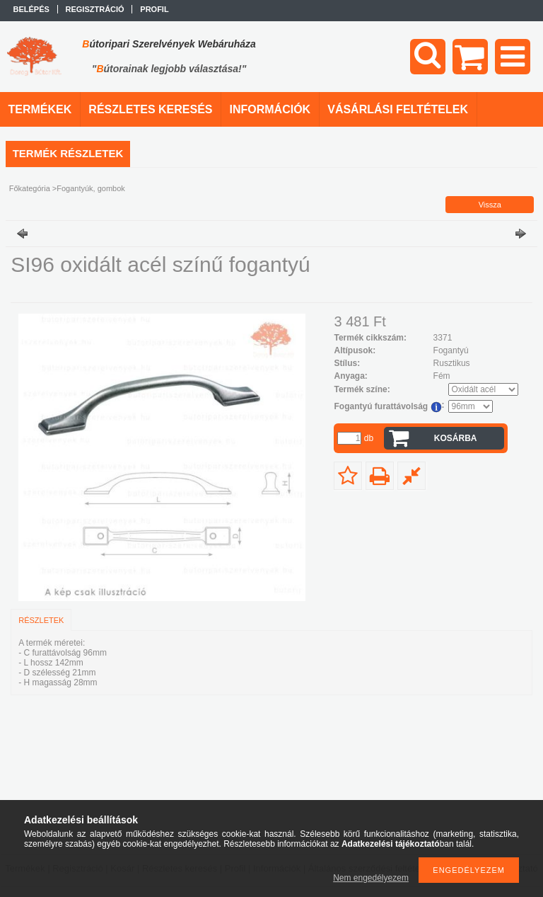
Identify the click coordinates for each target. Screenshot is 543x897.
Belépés (31, 9)
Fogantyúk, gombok (91, 188)
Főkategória (29, 188)
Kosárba (455, 438)
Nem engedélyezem (371, 878)
